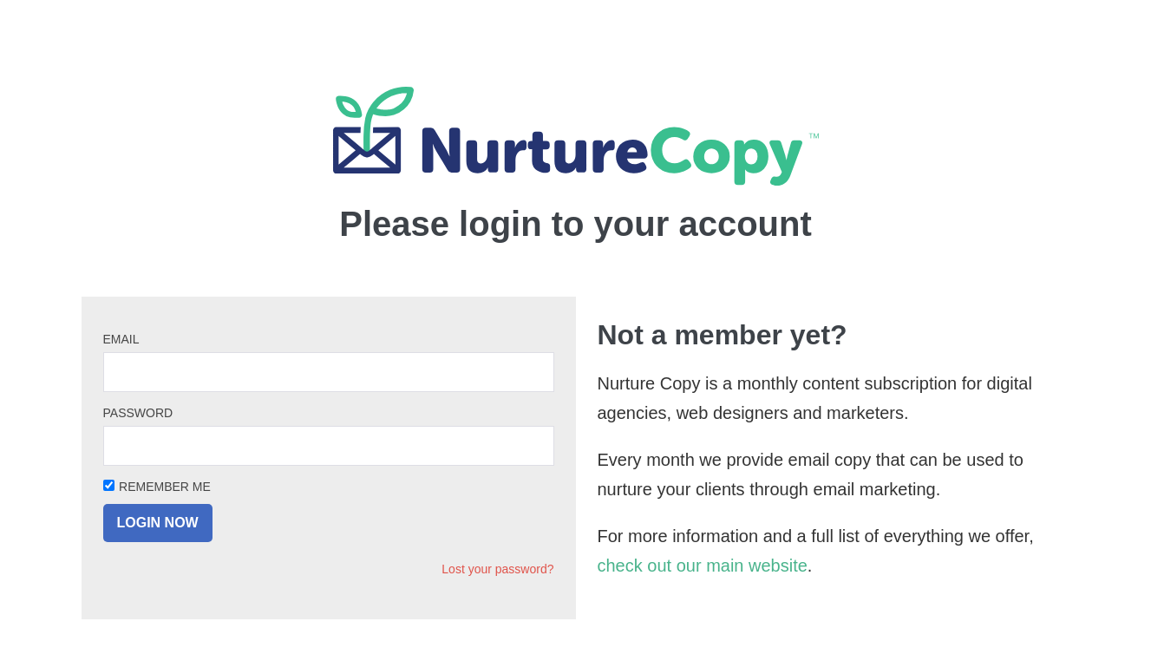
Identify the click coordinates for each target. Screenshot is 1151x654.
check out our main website (703, 565)
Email (121, 339)
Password (138, 413)
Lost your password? (497, 569)
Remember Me (165, 487)
